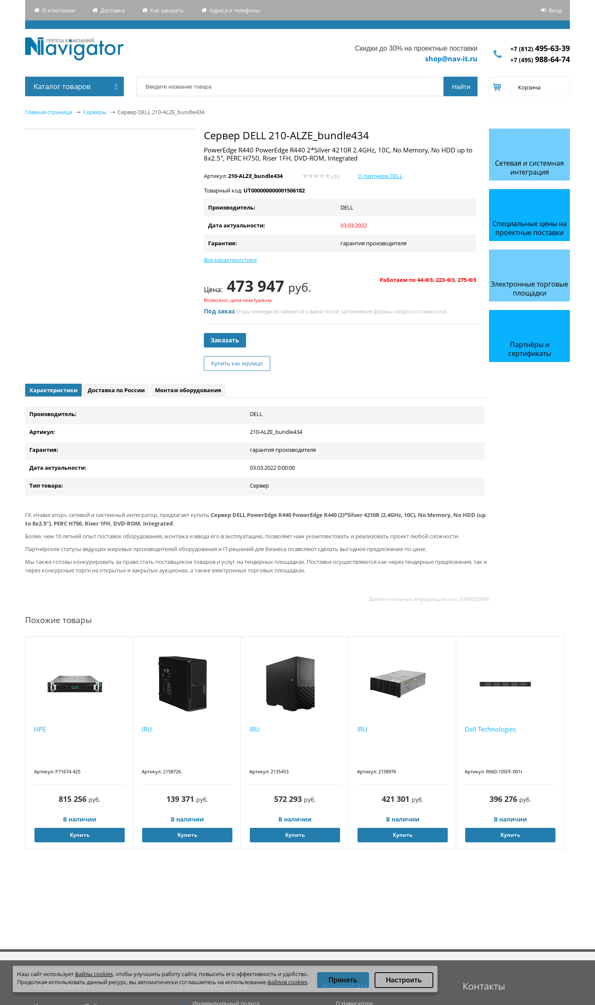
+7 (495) (540, 60)
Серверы (94, 112)
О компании (58, 10)
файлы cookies (94, 974)
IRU (147, 729)
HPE (40, 729)
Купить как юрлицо (237, 363)
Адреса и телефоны (234, 10)
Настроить (404, 980)
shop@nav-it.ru (451, 58)
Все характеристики (230, 260)
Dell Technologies (490, 729)
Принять (343, 980)
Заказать (225, 340)
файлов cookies (287, 982)
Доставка (112, 10)
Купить (79, 834)
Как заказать (167, 10)
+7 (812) (540, 49)
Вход (555, 10)
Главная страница (48, 112)
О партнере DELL (380, 176)
